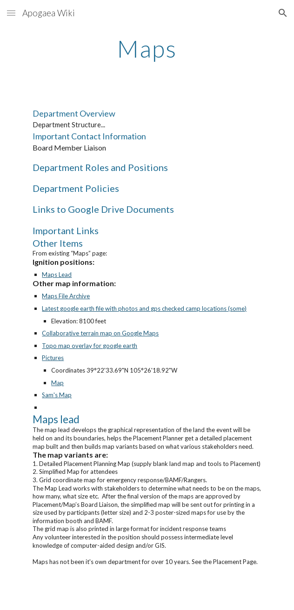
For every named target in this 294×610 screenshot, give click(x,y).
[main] (147, 49)
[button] (11, 13)
